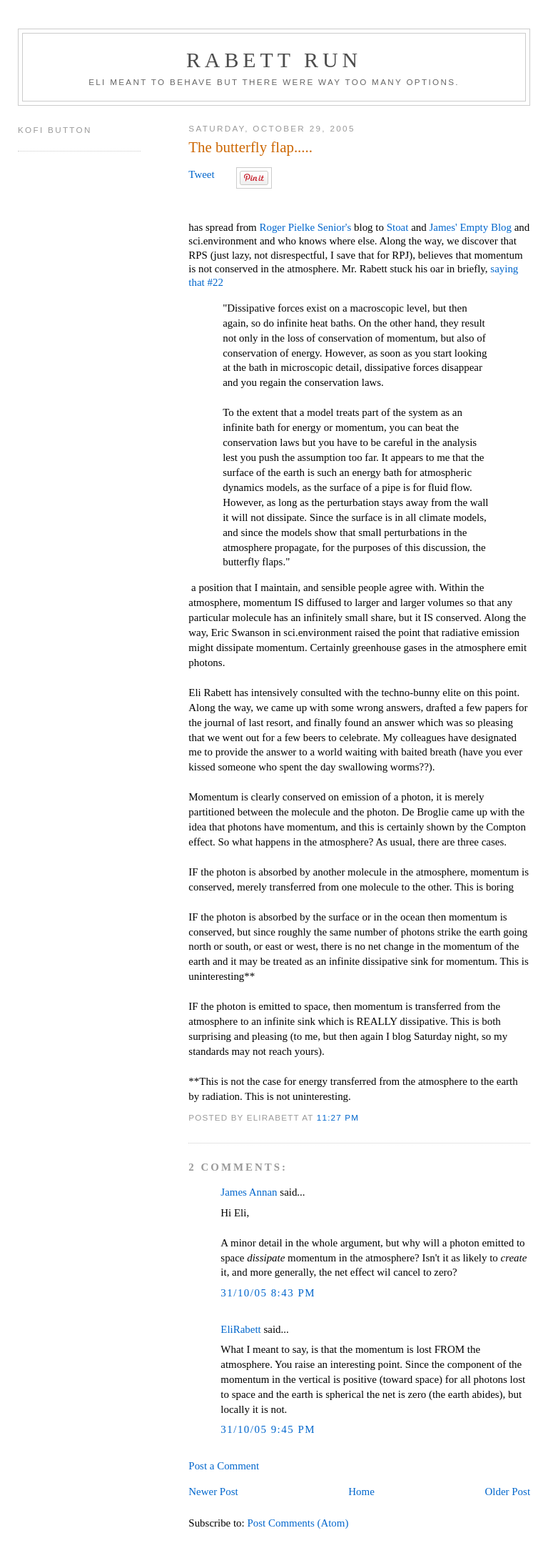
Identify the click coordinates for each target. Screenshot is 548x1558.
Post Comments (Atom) (297, 1523)
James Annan (248, 1192)
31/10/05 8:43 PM (267, 1293)
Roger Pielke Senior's (305, 227)
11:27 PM (338, 1117)
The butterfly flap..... (250, 147)
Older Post (507, 1491)
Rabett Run (274, 59)
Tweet (201, 174)
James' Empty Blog (470, 227)
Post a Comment (223, 1466)
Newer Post (213, 1491)
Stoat (398, 227)
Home (361, 1491)
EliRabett (240, 1329)
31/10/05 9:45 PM (267, 1429)
